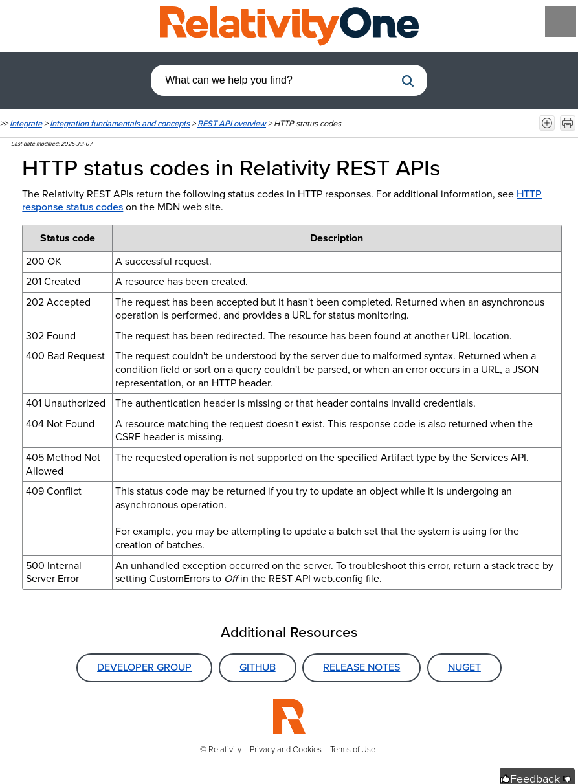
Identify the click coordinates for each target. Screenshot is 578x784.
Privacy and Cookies (286, 749)
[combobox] (272, 80)
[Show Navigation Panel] (560, 21)
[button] (407, 81)
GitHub (257, 667)
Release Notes (361, 667)
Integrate (26, 123)
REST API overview (231, 123)
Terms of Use (352, 749)
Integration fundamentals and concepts (120, 123)
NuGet (464, 667)
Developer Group (144, 667)
